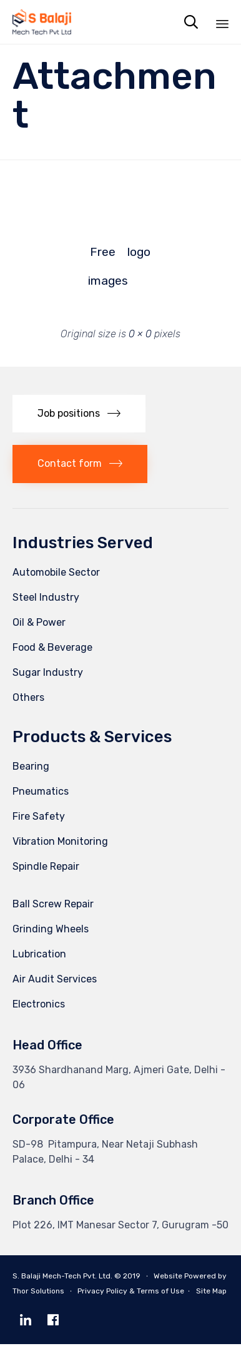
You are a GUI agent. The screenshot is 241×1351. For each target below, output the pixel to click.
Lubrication (39, 961)
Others (28, 704)
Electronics (38, 1011)
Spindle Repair (45, 873)
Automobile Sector (56, 579)
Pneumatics (40, 798)
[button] (78, 421)
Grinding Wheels (50, 936)
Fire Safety (38, 823)
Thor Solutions (38, 1297)
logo (138, 252)
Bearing (30, 773)
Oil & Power (39, 629)
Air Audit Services (54, 986)
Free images (102, 256)
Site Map (211, 1297)
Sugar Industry (47, 679)
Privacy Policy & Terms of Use (130, 1297)
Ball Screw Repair (53, 911)
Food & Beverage (52, 654)
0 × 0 (140, 334)
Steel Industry (45, 604)
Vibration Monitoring (60, 848)
